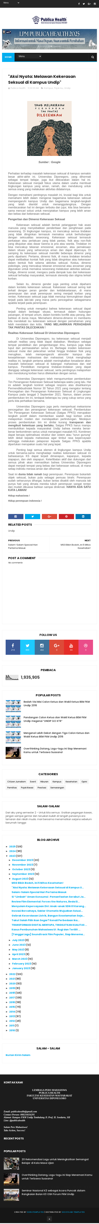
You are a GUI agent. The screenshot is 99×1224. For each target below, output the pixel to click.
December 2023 (23, 861)
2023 (12, 857)
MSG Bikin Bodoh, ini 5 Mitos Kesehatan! (37, 883)
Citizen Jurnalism (16, 782)
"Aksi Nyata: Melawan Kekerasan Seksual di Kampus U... (48, 888)
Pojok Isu (58, 88)
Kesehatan (71, 782)
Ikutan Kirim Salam (18, 1056)
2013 (12, 1017)
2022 (12, 975)
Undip (67, 88)
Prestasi (42, 788)
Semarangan (57, 788)
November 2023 (23, 865)
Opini (84, 782)
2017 (12, 998)
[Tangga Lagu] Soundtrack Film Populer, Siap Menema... (48, 935)
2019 (12, 989)
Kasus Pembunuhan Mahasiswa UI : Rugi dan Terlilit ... (46, 930)
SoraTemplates (35, 1212)
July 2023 (18, 941)
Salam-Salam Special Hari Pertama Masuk (39, 893)
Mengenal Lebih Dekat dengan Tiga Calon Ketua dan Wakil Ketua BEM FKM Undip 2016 (56, 735)
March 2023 (20, 959)
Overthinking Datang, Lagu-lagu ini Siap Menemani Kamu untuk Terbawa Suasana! (55, 751)
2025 (12, 847)
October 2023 (21, 870)
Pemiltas (12, 788)
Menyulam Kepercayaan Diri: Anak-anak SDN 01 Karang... (49, 907)
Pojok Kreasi (27, 788)
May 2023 (18, 950)
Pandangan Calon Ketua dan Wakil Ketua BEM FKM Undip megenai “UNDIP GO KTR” (55, 720)
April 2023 (18, 955)
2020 (12, 984)
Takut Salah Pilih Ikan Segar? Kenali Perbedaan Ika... (46, 921)
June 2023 (19, 945)
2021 (12, 979)
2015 (12, 1007)
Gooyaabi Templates (73, 1212)
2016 (12, 1003)
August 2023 (20, 879)
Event (33, 782)
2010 (12, 1031)
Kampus (48, 88)
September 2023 (23, 875)
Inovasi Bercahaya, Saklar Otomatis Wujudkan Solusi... (47, 911)
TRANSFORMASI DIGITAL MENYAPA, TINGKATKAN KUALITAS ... (49, 925)
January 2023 (21, 969)
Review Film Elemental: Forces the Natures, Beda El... (46, 902)
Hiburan (44, 782)
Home (8, 57)
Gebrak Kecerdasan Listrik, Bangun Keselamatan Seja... (48, 916)
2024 (12, 852)
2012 (12, 1022)
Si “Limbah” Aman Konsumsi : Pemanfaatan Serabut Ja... (48, 897)
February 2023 (22, 964)
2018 (12, 993)
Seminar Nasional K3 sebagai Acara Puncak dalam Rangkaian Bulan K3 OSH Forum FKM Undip (53, 1193)
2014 (12, 1012)
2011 (12, 1026)
